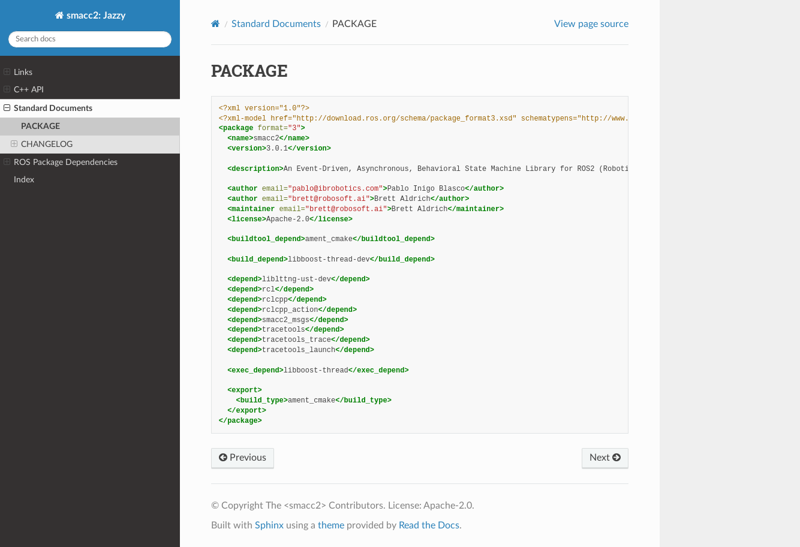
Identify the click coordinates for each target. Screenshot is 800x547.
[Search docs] (90, 39)
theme (331, 525)
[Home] (215, 24)
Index (24, 179)
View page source (591, 24)
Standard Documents (48, 108)
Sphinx (269, 525)
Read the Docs (429, 525)
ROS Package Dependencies (61, 162)
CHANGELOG (42, 144)
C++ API (24, 90)
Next (605, 457)
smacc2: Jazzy (94, 15)
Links (18, 72)
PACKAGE (40, 126)
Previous (242, 457)
